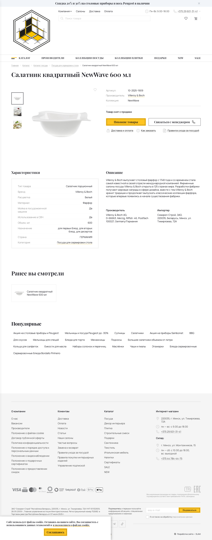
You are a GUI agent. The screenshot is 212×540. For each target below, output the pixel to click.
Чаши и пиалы (138, 315)
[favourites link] (186, 18)
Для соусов (20, 308)
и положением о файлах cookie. (71, 525)
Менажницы (98, 308)
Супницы (120, 302)
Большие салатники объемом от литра (150, 308)
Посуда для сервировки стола (74, 211)
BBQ (191, 302)
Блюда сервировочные (183, 315)
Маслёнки (118, 315)
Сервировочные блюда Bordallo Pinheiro (36, 322)
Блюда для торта (75, 308)
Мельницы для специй (46, 308)
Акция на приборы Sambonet (166, 302)
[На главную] (31, 15)
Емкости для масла (55, 315)
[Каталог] (20, 27)
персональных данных (182, 517)
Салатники (137, 302)
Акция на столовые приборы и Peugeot (36, 302)
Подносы (116, 308)
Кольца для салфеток (25, 315)
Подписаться (189, 510)
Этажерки (158, 315)
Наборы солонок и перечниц (89, 315)
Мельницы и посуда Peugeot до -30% (86, 302)
